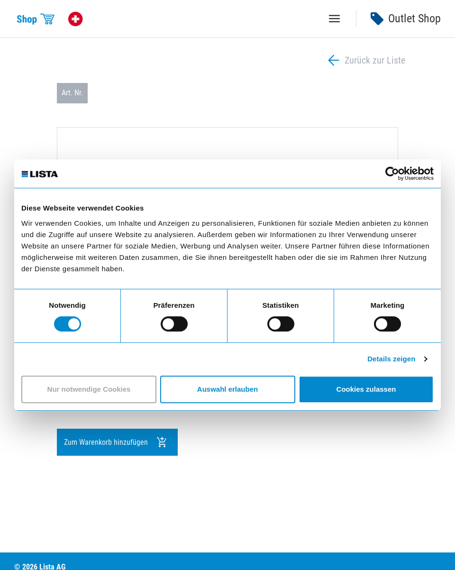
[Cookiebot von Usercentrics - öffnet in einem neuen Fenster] (392, 173)
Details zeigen (391, 359)
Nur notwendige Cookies (89, 389)
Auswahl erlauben (227, 389)
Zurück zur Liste (365, 60)
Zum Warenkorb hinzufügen (116, 442)
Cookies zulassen (366, 389)
